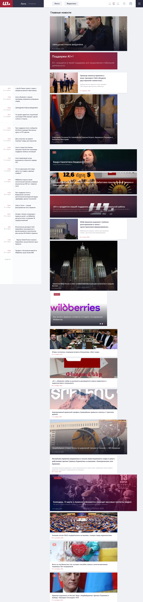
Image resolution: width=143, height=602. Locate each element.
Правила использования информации (75, 581)
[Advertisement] (28, 180)
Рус (114, 4)
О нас (56, 581)
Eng (118, 4)
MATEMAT (67, 597)
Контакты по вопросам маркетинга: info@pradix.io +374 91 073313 (77, 593)
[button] (100, 217)
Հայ (110, 4)
